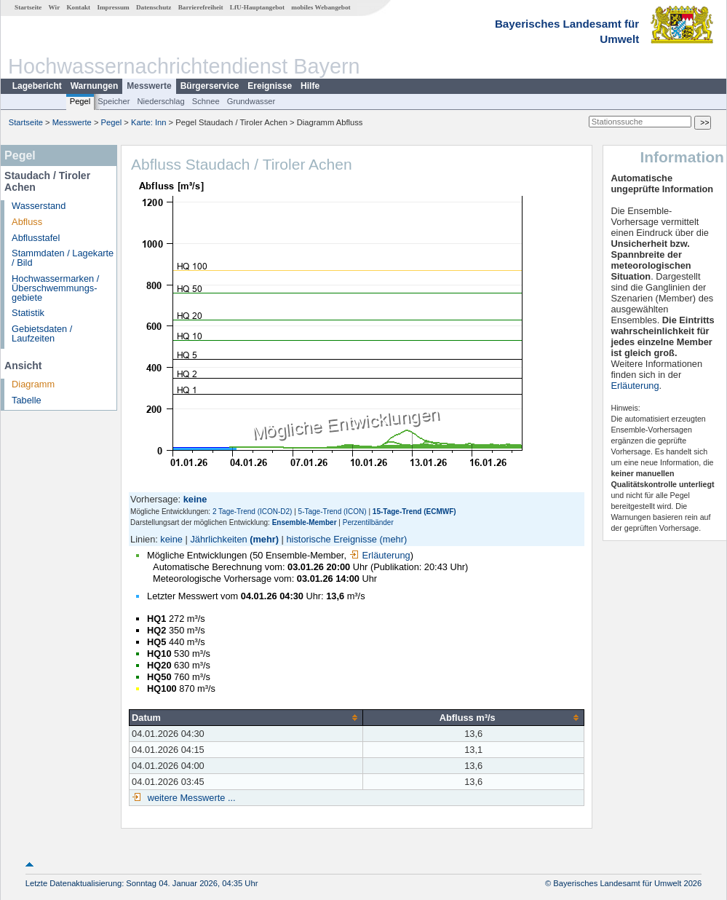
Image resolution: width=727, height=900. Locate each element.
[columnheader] (246, 717)
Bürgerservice (209, 86)
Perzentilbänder (368, 522)
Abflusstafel (36, 237)
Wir (54, 7)
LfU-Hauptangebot (257, 7)
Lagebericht (37, 86)
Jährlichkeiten (218, 539)
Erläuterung (379, 555)
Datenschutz (154, 7)
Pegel (80, 101)
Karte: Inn (149, 122)
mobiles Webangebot (320, 7)
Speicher (114, 101)
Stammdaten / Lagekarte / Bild (63, 258)
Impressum (113, 7)
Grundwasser (251, 101)
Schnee (206, 101)
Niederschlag (160, 101)
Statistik (28, 312)
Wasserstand (38, 205)
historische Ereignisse (331, 539)
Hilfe (310, 86)
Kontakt (78, 7)
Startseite (28, 7)
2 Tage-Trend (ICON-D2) (252, 512)
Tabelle (26, 400)
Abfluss (27, 221)
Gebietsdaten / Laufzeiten (42, 333)
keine (171, 539)
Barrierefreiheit (200, 7)
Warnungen (95, 86)
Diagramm (33, 384)
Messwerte (149, 86)
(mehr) (264, 539)
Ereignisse (269, 86)
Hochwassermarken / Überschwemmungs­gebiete (55, 288)
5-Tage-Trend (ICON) (332, 512)
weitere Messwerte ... (190, 797)
